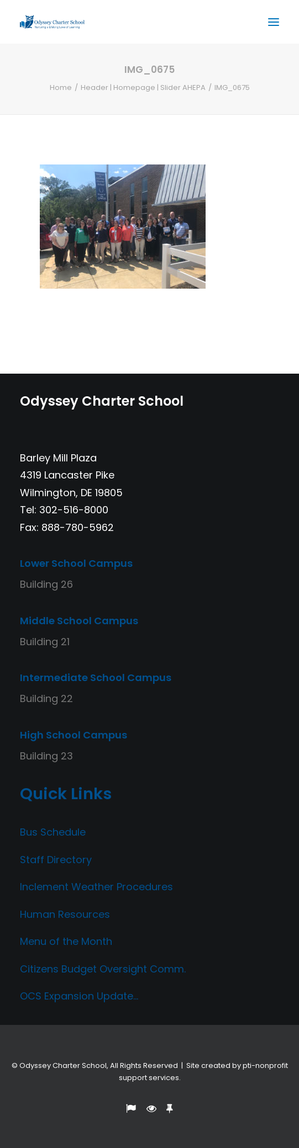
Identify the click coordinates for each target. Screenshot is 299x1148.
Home (61, 87)
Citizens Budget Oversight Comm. (103, 969)
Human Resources (65, 914)
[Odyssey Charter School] (52, 22)
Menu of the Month (66, 941)
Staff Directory (56, 860)
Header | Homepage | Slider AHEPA (143, 87)
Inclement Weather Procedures (96, 887)
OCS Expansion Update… (79, 996)
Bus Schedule (53, 832)
